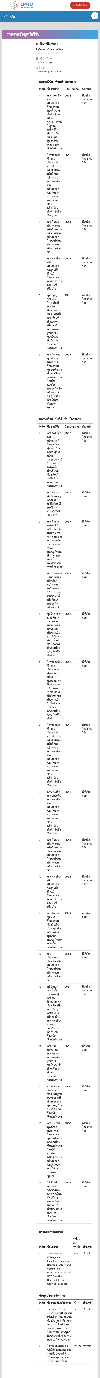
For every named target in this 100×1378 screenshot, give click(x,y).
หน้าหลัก (9, 16)
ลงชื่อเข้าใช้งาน (80, 5)
